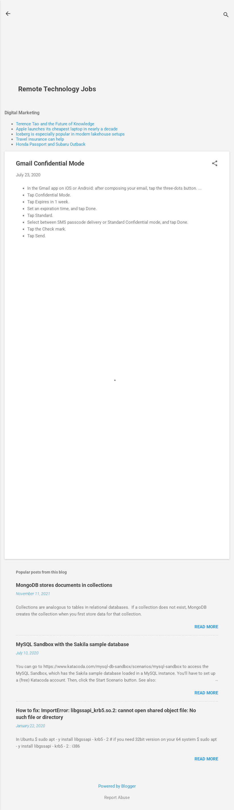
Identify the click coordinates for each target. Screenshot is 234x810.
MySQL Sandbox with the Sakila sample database (72, 644)
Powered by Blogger (117, 786)
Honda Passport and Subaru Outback (50, 144)
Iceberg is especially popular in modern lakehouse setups (70, 134)
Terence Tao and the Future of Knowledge (55, 123)
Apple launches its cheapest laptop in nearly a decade (67, 129)
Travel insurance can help (40, 139)
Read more (206, 626)
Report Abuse (117, 797)
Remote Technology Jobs (57, 89)
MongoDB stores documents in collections (64, 585)
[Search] (226, 15)
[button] (214, 164)
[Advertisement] (59, 45)
